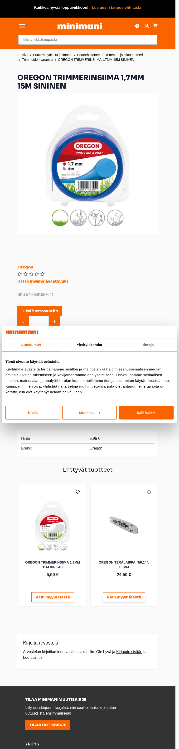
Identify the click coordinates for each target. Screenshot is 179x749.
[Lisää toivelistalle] (77, 492)
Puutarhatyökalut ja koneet (53, 55)
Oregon (25, 267)
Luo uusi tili (32, 657)
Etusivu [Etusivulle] (22, 55)
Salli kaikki (146, 412)
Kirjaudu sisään (129, 652)
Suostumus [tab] (31, 345)
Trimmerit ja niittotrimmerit (124, 55)
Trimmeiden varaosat (37, 60)
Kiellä (33, 412)
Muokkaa (89, 412)
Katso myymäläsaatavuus (42, 281)
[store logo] (79, 26)
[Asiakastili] (147, 26)
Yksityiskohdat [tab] (89, 345)
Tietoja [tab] (148, 345)
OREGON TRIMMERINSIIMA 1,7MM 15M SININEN (96, 60)
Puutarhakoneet (89, 55)
